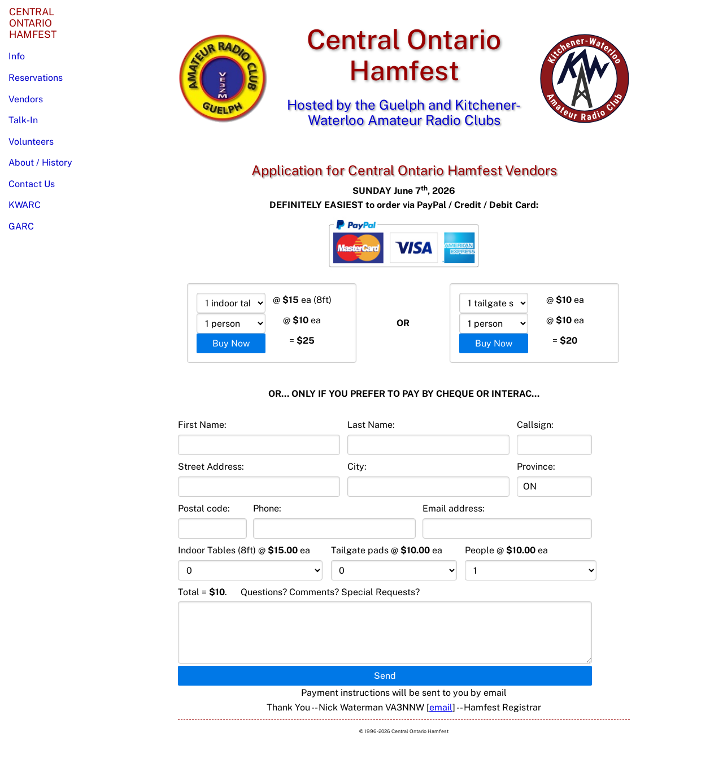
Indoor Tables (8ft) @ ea (250, 562)
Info (16, 56)
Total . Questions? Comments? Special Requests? (385, 625)
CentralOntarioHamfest (32, 23)
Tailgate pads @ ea (394, 562)
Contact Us (31, 184)
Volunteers (31, 141)
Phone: (334, 521)
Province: (554, 479)
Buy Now (231, 343)
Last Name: (428, 437)
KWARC (24, 205)
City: (428, 479)
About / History (40, 162)
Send (385, 675)
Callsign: (554, 437)
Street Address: (259, 479)
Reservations (35, 77)
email (440, 707)
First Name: (259, 437)
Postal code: (212, 521)
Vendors (25, 99)
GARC (21, 226)
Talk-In (23, 120)
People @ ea (530, 562)
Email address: (507, 521)
